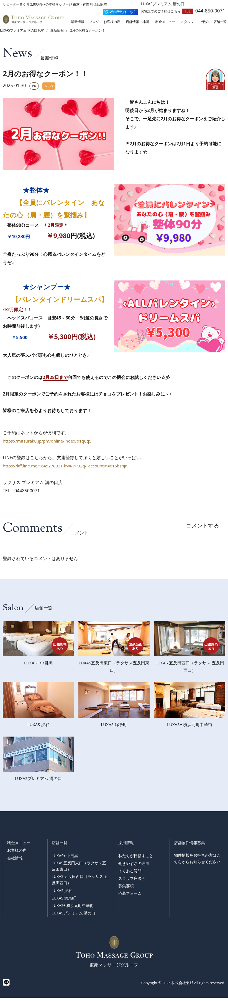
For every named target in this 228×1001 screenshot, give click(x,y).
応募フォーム (130, 896)
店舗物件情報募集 (189, 846)
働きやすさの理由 (133, 866)
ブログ (94, 22)
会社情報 (15, 861)
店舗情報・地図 (137, 22)
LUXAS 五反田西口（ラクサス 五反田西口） (80, 883)
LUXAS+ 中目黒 (65, 859)
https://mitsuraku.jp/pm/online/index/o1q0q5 (50, 441)
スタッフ (187, 22)
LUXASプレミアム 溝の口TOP (22, 30)
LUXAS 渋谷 (62, 893)
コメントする (202, 530)
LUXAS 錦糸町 (64, 901)
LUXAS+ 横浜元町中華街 (73, 908)
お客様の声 (112, 22)
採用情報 (126, 846)
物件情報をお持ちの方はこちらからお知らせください (197, 862)
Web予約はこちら (123, 11)
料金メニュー (165, 22)
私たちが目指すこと (135, 859)
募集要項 (126, 889)
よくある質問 (130, 874)
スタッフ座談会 (131, 881)
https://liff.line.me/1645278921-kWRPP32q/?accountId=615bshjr (69, 466)
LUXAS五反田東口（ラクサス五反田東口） (79, 869)
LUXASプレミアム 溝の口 (74, 916)
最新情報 (77, 22)
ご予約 (204, 22)
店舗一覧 (59, 846)
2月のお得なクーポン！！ (89, 30)
